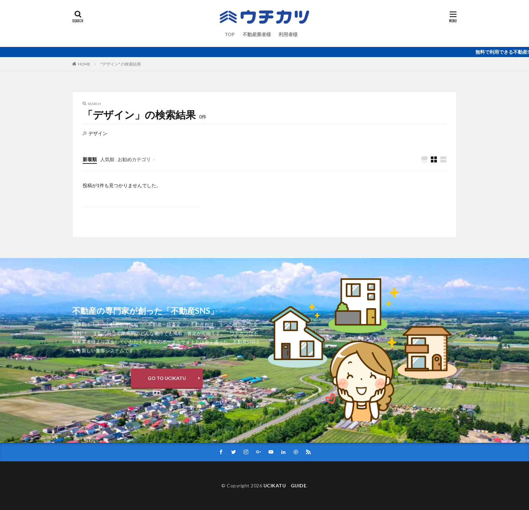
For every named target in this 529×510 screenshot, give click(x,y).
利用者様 (288, 34)
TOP (230, 34)
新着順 (90, 159)
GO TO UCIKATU (167, 378)
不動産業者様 (257, 34)
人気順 (107, 159)
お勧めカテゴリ (134, 159)
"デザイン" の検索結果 (121, 64)
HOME (84, 64)
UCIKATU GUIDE (285, 485)
